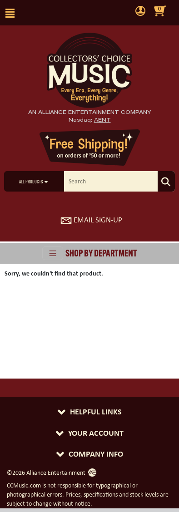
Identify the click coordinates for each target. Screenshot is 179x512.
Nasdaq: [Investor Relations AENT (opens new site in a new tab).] (90, 119)
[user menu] (140, 11)
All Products (31, 182)
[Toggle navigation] (52, 253)
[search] (111, 181)
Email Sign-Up (91, 220)
